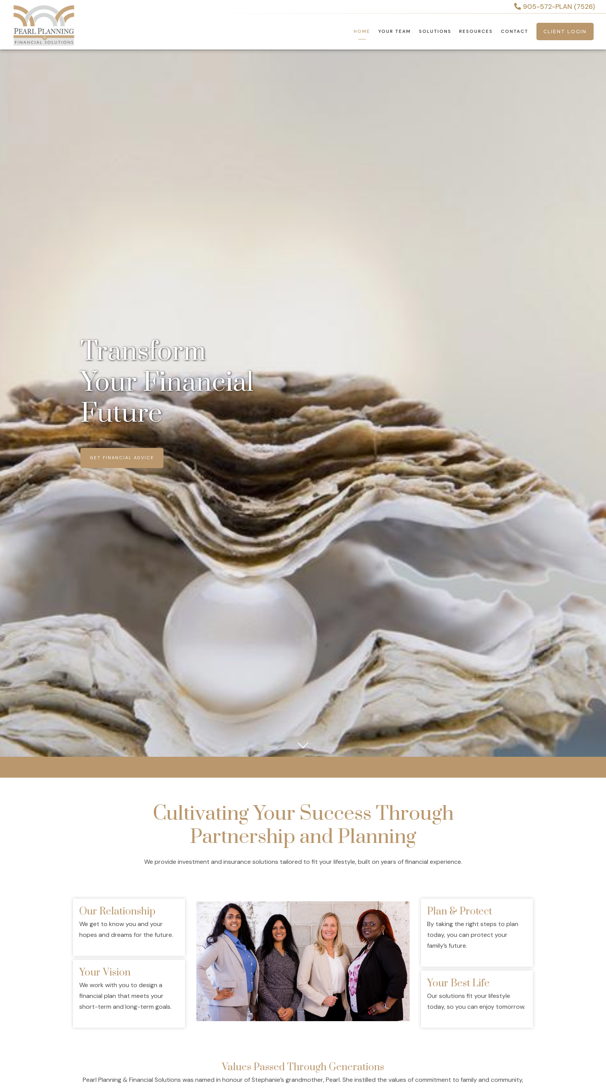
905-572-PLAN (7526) (554, 6)
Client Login (565, 31)
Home (362, 31)
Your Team (394, 31)
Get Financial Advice (122, 457)
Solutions (435, 31)
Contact (514, 31)
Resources (476, 31)
